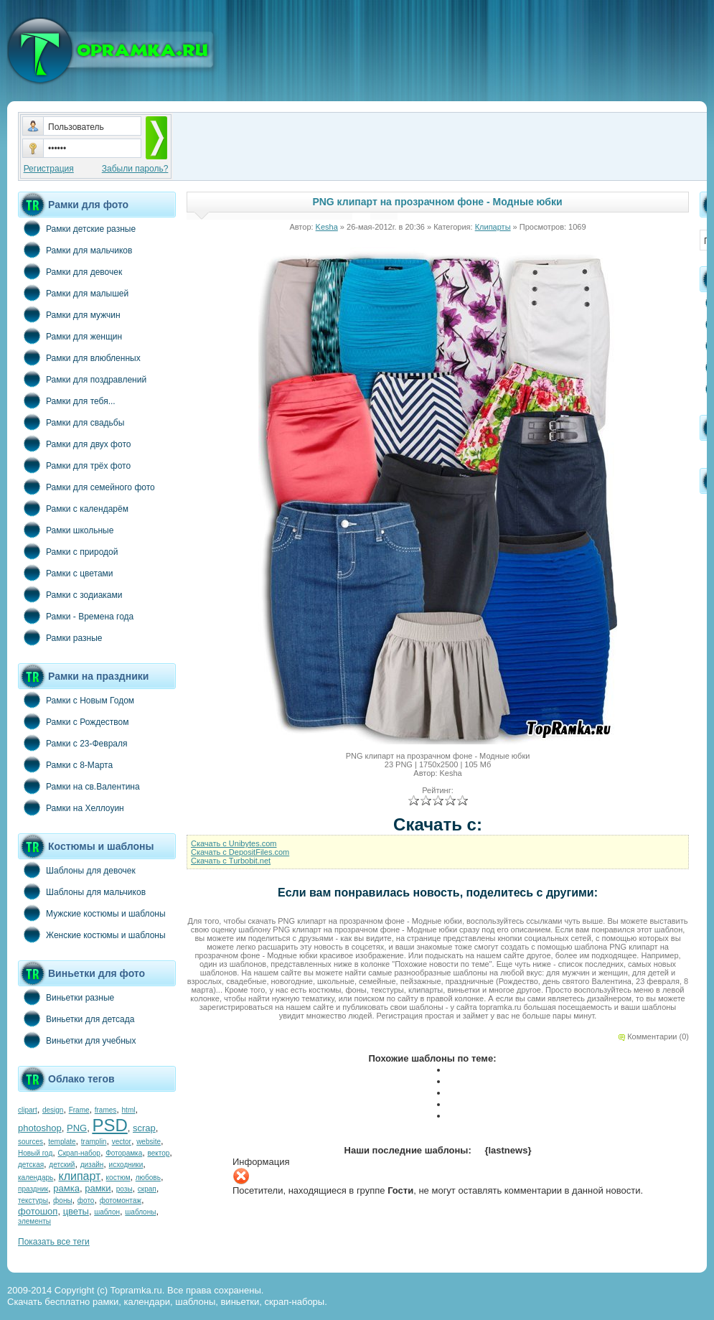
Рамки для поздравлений (82, 379)
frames (106, 1110)
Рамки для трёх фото (74, 465)
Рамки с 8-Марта (65, 764)
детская (31, 1165)
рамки (98, 1188)
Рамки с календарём (73, 508)
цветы (76, 1211)
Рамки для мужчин (69, 314)
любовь (148, 1177)
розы (124, 1189)
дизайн (92, 1165)
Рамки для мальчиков (75, 250)
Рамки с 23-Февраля (73, 743)
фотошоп (37, 1211)
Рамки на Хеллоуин (71, 807)
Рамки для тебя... (67, 400)
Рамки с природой (68, 551)
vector (121, 1142)
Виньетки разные (66, 997)
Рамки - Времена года (75, 616)
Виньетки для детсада (76, 1018)
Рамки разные (60, 637)
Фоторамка (123, 1153)
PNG (77, 1128)
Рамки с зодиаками (70, 594)
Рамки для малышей (73, 293)
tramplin (94, 1142)
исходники (126, 1165)
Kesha (327, 227)
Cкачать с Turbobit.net (231, 860)
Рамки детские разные (77, 228)
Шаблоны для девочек (77, 870)
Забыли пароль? (135, 169)
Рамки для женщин (70, 336)
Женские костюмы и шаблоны (92, 934)
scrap (144, 1128)
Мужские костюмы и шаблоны (92, 913)
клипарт (79, 1176)
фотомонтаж (120, 1200)
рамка (66, 1188)
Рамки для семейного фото (86, 486)
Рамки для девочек (70, 271)
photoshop (40, 1128)
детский (62, 1165)
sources (30, 1142)
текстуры (33, 1200)
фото (86, 1200)
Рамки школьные (65, 529)
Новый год (35, 1153)
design (52, 1110)
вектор (159, 1153)
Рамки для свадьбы (71, 422)
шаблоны (140, 1212)
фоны (62, 1200)
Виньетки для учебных (77, 1040)
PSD (109, 1125)
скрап (147, 1189)
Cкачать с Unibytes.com (234, 843)
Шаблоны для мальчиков (82, 891)
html (129, 1110)
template (61, 1142)
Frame (79, 1110)
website (148, 1142)
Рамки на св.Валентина (79, 786)
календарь (35, 1177)
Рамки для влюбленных (79, 357)
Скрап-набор (79, 1153)
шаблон (107, 1212)
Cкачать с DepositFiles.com (240, 852)
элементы (34, 1221)
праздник (33, 1189)
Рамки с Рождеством (73, 721)
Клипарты (493, 227)
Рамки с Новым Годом (76, 700)
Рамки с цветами (65, 573)
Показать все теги (54, 1242)
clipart (27, 1110)
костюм (118, 1177)
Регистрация (49, 169)
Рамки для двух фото (74, 443)
